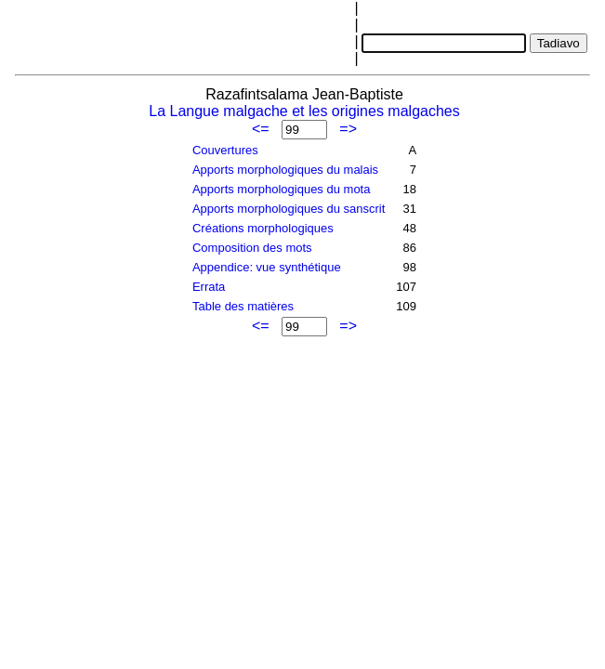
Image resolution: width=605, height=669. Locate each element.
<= (261, 129)
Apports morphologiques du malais (285, 170)
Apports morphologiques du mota (281, 189)
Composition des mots (252, 248)
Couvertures (225, 150)
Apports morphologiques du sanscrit (288, 209)
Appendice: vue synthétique (266, 267)
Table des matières (243, 306)
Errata (208, 287)
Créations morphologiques (263, 228)
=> (348, 129)
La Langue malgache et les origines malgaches (304, 111)
